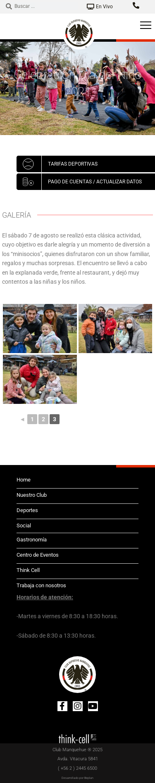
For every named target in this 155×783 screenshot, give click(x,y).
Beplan (88, 778)
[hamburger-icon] (145, 26)
